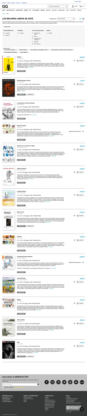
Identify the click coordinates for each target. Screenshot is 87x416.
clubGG (25, 400)
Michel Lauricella (21, 170)
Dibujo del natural (21, 125)
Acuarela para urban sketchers (24, 256)
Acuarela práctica (21, 191)
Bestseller (8, 35)
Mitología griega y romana (23, 80)
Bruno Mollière (20, 104)
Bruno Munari (20, 58)
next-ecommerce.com (13, 414)
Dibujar (19, 299)
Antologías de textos (37, 34)
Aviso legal (68, 397)
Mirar (18, 342)
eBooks (35, 36)
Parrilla (83, 18)
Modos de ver (20, 212)
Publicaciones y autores (50, 404)
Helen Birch (20, 127)
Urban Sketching (21, 278)
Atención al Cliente (27, 397)
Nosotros (47, 397)
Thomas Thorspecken (22, 279)
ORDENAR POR (52, 18)
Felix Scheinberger (21, 147)
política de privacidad (19, 387)
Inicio (3, 13)
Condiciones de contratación (72, 398)
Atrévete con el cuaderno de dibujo (26, 145)
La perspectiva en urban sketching (25, 103)
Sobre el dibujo (21, 319)
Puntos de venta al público (50, 401)
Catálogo (47, 408)
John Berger (20, 213)
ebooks (25, 401)
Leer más (31, 67)
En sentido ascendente (76, 19)
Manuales (36, 41)
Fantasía (19, 57)
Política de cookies (70, 401)
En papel (22, 33)
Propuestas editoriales (49, 405)
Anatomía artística (21, 168)
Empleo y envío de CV (49, 407)
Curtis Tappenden (21, 192)
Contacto (47, 398)
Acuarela (19, 236)
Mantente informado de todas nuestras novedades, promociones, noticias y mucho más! (20, 380)
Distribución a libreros (49, 400)
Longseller (8, 33)
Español (50, 33)
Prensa (46, 410)
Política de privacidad (70, 400)
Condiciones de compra (28, 398)
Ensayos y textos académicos (37, 39)
